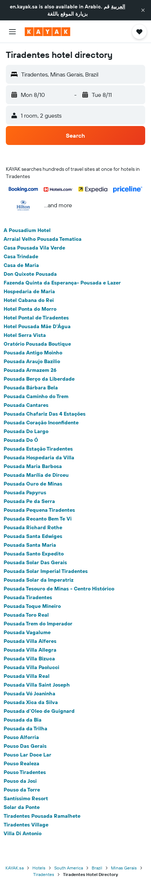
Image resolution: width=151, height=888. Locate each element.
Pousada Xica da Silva (31, 702)
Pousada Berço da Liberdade (39, 379)
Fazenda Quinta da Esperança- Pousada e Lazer (62, 282)
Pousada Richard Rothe (33, 527)
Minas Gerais (124, 868)
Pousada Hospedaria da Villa (39, 457)
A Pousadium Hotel (27, 230)
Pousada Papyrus (25, 492)
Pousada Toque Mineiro (32, 606)
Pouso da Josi (20, 781)
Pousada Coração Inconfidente (41, 422)
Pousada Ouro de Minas (33, 483)
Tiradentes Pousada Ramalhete (42, 816)
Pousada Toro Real (26, 615)
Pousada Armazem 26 (30, 370)
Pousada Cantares (26, 405)
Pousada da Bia (22, 719)
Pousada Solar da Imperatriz (38, 580)
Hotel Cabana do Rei (29, 300)
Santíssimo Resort (26, 798)
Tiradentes (43, 874)
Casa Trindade (21, 256)
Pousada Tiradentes (28, 597)
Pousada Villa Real (26, 676)
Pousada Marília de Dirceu (36, 475)
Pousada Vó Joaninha (29, 693)
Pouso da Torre (22, 789)
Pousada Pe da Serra (29, 501)
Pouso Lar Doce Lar (27, 754)
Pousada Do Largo (26, 431)
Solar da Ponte (22, 807)
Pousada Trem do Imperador (38, 623)
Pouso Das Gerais (25, 746)
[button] (143, 10)
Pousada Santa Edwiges (33, 536)
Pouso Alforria (21, 737)
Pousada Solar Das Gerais (35, 562)
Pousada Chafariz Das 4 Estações (45, 413)
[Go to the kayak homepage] (47, 31)
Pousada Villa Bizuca (29, 658)
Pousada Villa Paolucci (31, 667)
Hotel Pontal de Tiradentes (36, 317)
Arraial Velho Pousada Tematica (43, 239)
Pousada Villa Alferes (30, 641)
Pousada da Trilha (25, 728)
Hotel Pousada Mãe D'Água (37, 326)
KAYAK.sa (14, 868)
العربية (118, 6)
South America (68, 868)
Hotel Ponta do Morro (30, 309)
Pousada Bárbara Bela (31, 387)
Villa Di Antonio (22, 833)
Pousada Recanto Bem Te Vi (38, 518)
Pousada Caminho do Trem (36, 396)
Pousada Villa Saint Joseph (37, 684)
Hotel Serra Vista (25, 335)
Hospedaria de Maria (29, 291)
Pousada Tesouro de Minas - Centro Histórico (59, 588)
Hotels (38, 868)
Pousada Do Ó (21, 440)
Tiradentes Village (26, 824)
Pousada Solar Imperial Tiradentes (46, 571)
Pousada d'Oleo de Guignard (39, 711)
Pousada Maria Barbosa (33, 466)
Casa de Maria (21, 265)
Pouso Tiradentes (25, 772)
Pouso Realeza (21, 763)
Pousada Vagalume (27, 632)
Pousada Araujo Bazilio (32, 361)
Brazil (97, 868)
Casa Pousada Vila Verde (34, 247)
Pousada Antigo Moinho (33, 352)
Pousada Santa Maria (30, 545)
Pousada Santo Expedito (34, 553)
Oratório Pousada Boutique (37, 344)
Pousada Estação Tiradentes (38, 448)
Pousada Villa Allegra (30, 650)
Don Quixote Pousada (30, 274)
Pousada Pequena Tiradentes (39, 510)
